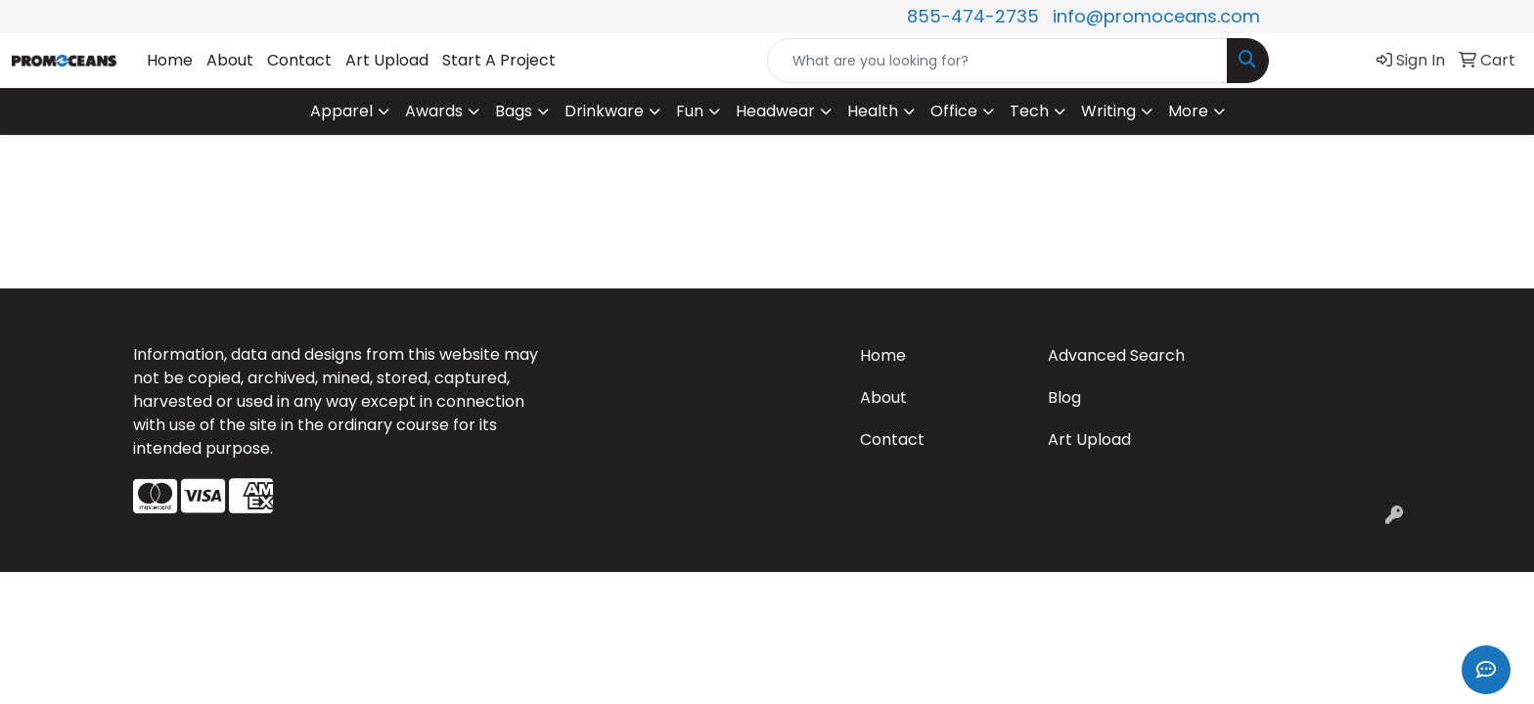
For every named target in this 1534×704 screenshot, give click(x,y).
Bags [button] (513, 111)
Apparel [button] (341, 111)
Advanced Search (1116, 355)
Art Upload (387, 60)
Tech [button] (1029, 111)
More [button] (1188, 111)
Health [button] (872, 111)
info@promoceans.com (1156, 16)
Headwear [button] (775, 111)
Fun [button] (689, 111)
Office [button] (953, 111)
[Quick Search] (997, 60)
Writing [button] (1108, 111)
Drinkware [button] (604, 111)
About (229, 60)
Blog (1064, 397)
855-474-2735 (973, 16)
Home (170, 60)
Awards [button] (434, 111)
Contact (299, 60)
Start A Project (499, 60)
